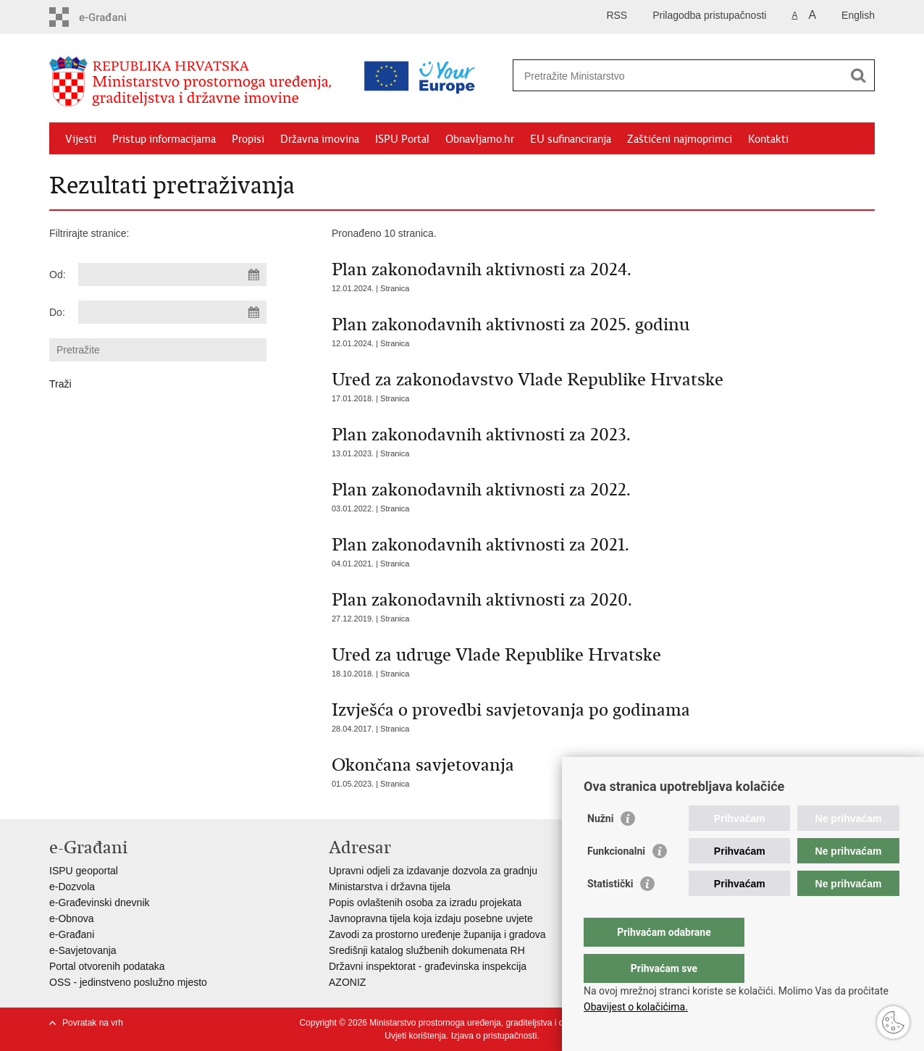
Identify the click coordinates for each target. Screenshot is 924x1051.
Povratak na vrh (92, 1023)
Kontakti (768, 139)
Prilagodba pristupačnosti (709, 15)
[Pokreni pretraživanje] (858, 75)
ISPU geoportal (83, 870)
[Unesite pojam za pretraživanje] (631, 76)
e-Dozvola (72, 886)
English (858, 15)
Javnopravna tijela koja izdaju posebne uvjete (431, 918)
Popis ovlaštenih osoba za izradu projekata (425, 902)
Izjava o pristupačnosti (494, 1036)
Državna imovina (319, 139)
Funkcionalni (616, 880)
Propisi (248, 139)
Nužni (600, 847)
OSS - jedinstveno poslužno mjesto (128, 982)
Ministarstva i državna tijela (389, 886)
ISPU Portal (402, 139)
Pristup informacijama (164, 139)
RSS (616, 15)
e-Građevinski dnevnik (99, 902)
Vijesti (80, 139)
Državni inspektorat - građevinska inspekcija (427, 966)
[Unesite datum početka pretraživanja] (172, 274)
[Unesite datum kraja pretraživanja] (172, 312)
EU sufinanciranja (570, 139)
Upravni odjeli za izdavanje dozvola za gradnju (433, 870)
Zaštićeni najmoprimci (679, 139)
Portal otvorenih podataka (107, 966)
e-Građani (71, 934)
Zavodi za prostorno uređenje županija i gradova (437, 934)
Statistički (610, 912)
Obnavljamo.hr (479, 139)
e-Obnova (71, 918)
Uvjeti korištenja (415, 1036)
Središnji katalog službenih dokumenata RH (427, 950)
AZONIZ (347, 982)
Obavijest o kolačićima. (636, 1007)
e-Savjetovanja (83, 950)
